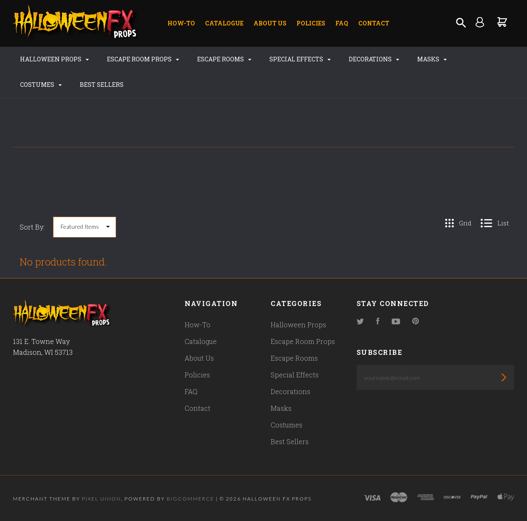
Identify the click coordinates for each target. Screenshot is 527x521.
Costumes (41, 85)
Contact (373, 23)
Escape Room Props (143, 59)
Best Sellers (102, 85)
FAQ (341, 23)
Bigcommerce (190, 499)
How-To (181, 23)
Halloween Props (54, 59)
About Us (269, 23)
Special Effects (300, 59)
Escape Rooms (224, 59)
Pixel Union (101, 499)
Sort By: (32, 227)
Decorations (374, 59)
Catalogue (224, 23)
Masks (432, 59)
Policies (310, 23)
